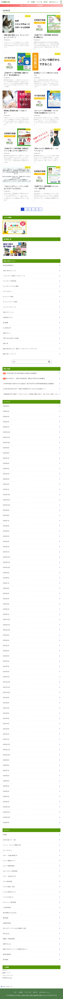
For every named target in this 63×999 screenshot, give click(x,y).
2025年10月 (6, 442)
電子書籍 (5, 959)
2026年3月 (6, 416)
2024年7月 (6, 520)
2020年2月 (6, 796)
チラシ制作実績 (7, 881)
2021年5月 (6, 718)
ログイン (5, 970)
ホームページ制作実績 (9, 902)
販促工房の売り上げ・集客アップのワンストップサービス (20, 348)
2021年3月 (6, 729)
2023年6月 (6, 588)
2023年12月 (6, 557)
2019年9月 (6, 822)
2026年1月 (6, 427)
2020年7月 (6, 770)
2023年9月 (6, 572)
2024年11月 (6, 500)
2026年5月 (6, 406)
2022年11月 (6, 624)
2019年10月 (6, 817)
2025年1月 (6, 489)
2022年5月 (6, 656)
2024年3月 (6, 541)
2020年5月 (6, 781)
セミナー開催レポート (9, 860)
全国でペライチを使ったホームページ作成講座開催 (31, 5)
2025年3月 (6, 479)
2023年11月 (6, 562)
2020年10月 (6, 755)
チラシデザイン (7, 291)
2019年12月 (6, 807)
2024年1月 (6, 552)
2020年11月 (6, 749)
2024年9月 (6, 510)
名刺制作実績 (7, 923)
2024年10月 (6, 505)
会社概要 (5, 322)
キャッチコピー (7, 850)
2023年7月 (6, 583)
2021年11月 (6, 687)
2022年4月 (6, 661)
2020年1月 (6, 801)
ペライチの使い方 (8, 897)
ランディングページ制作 (10, 301)
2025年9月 (6, 447)
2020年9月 (6, 760)
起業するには (7, 944)
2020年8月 (6, 765)
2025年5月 (6, 468)
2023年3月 (6, 604)
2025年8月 (6, 453)
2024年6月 (6, 526)
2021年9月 (6, 697)
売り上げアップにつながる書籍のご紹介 (14, 928)
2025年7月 (6, 458)
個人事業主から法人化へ (10, 912)
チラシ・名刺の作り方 (9, 876)
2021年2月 (6, 734)
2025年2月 (6, 484)
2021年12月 (6, 682)
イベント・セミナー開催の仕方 (12, 845)
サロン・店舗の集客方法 (10, 855)
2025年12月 (6, 432)
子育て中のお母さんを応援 (11, 338)
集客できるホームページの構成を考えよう (15, 949)
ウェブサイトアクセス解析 (11, 286)
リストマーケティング (9, 307)
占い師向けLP (7, 328)
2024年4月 (6, 536)
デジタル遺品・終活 (9, 886)
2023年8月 (6, 578)
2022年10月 (6, 630)
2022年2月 (6, 671)
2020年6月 (6, 775)
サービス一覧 (28, 992)
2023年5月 (6, 593)
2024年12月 (6, 494)
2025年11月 (6, 437)
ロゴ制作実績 (7, 907)
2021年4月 (6, 723)
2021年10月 (6, 692)
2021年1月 (6, 739)
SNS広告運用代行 (8, 265)
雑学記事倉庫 (7, 954)
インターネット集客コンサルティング (14, 275)
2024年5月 (6, 531)
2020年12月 (6, 744)
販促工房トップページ (9, 354)
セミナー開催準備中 (9, 866)
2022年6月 (6, 650)
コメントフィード (8, 975)
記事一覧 (5, 343)
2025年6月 (6, 463)
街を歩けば (6, 933)
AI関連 (5, 834)
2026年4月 (6, 411)
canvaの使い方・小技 (9, 840)
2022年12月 (6, 619)
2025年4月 (6, 473)
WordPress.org (7, 977)
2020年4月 (6, 786)
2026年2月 (6, 421)
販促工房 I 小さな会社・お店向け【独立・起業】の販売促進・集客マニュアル (28, 995)
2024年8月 (6, 515)
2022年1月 (6, 676)
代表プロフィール (8, 312)
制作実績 (5, 918)
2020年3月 (6, 791)
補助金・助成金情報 (9, 938)
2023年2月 (6, 609)
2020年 (7, 986)
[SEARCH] (61, 2)
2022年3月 (6, 666)
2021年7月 (6, 708)
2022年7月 (6, 645)
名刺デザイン (7, 333)
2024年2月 (6, 546)
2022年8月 (6, 640)
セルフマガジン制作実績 (10, 871)
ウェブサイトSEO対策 (9, 281)
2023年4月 (6, 598)
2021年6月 (6, 713)
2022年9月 (6, 635)
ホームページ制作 (8, 296)
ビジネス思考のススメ (9, 892)
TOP (15, 992)
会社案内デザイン (8, 317)
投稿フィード (6, 972)
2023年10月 (6, 567)
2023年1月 (6, 614)
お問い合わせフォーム (9, 270)
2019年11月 (6, 812)
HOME (3, 986)
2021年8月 (6, 702)
